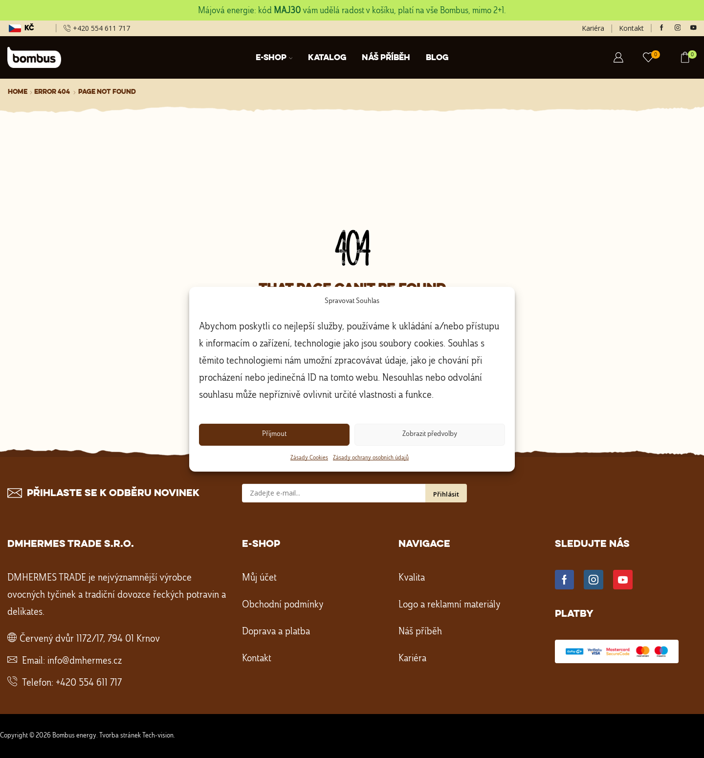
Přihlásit (446, 494)
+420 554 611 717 (89, 683)
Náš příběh (386, 58)
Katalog (327, 58)
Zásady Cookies (309, 458)
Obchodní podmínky (283, 605)
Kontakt (631, 28)
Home (17, 92)
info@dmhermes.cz (84, 661)
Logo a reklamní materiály (449, 605)
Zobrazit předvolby (429, 434)
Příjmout (274, 434)
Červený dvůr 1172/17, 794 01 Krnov (90, 639)
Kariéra (593, 28)
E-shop (274, 58)
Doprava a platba (276, 632)
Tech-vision (158, 735)
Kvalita (411, 578)
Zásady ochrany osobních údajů (371, 458)
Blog (437, 58)
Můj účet (259, 578)
